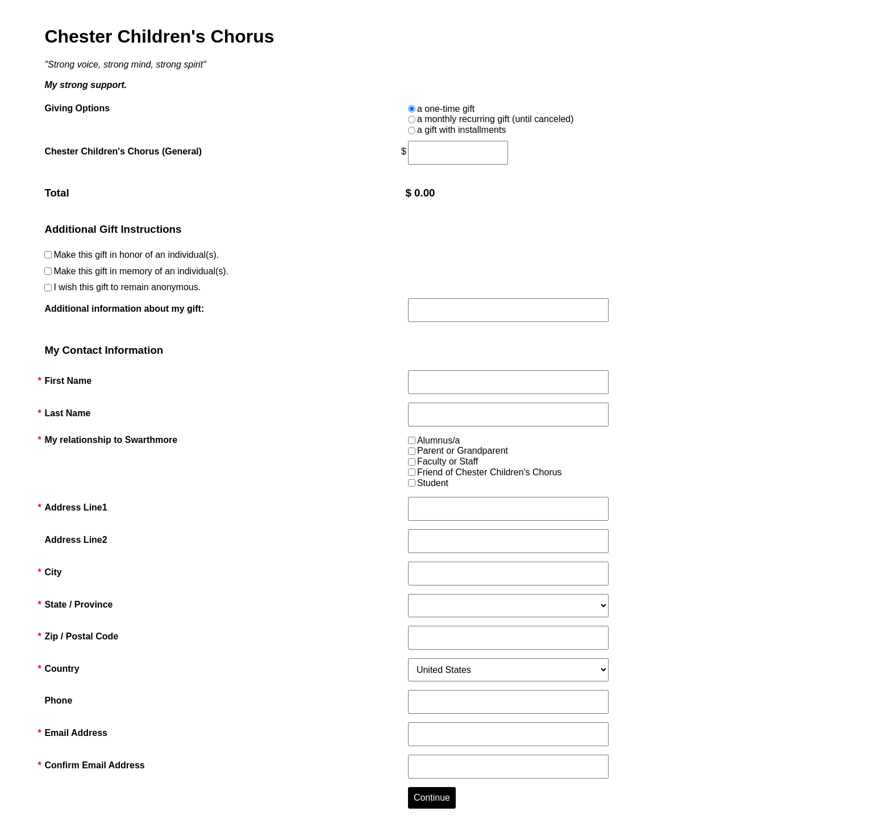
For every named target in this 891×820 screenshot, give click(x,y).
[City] (508, 573)
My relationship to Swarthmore (110, 440)
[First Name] (508, 382)
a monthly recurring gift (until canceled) (495, 119)
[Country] (508, 669)
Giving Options (77, 108)
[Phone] (508, 702)
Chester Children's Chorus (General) (123, 151)
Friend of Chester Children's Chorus (489, 472)
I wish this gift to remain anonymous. (127, 287)
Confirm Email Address (94, 765)
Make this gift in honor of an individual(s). (136, 255)
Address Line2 (75, 540)
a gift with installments (461, 130)
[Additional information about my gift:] (508, 310)
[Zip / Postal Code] (508, 638)
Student (432, 483)
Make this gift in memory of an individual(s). (140, 271)
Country (61, 669)
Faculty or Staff (447, 461)
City (52, 572)
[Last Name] (508, 414)
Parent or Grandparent (462, 450)
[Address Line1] (508, 509)
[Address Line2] (508, 541)
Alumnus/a (438, 440)
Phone (58, 700)
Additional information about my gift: (124, 308)
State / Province (78, 605)
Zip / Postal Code (81, 636)
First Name (67, 381)
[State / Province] (508, 605)
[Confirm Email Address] (508, 767)
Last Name (67, 413)
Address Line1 (75, 508)
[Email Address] (508, 734)
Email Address (75, 733)
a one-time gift (445, 109)
